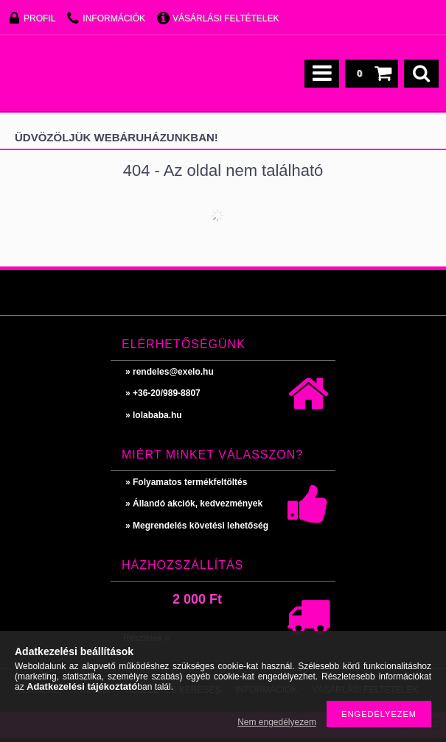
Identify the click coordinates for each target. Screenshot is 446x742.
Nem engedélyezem (276, 722)
